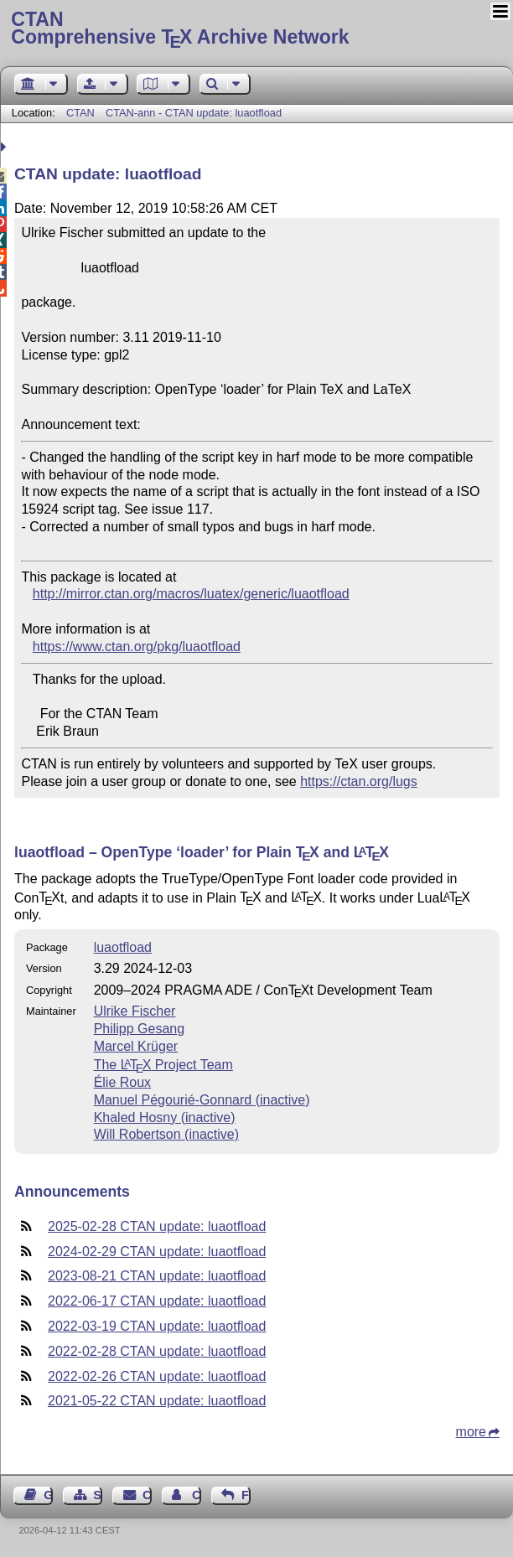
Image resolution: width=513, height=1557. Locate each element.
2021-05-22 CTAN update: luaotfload (157, 1401)
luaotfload (123, 947)
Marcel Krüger (136, 1046)
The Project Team (163, 1065)
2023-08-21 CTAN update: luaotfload (157, 1276)
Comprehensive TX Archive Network (256, 29)
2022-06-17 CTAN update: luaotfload (157, 1301)
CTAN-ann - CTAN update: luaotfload (194, 112)
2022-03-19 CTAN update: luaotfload (157, 1326)
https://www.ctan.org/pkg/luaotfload (137, 646)
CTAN (80, 112)
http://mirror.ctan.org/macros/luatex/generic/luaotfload (191, 594)
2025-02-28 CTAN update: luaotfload (157, 1226)
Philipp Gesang (139, 1029)
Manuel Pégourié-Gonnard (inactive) (202, 1100)
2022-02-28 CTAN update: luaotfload (157, 1351)
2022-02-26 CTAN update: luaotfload (157, 1376)
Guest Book (48, 1495)
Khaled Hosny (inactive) (165, 1117)
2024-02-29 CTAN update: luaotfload (157, 1251)
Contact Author (196, 1495)
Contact (147, 1495)
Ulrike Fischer (135, 1011)
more (471, 1432)
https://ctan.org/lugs (358, 781)
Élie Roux (122, 1082)
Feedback (246, 1495)
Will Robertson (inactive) (166, 1134)
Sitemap (97, 1495)
